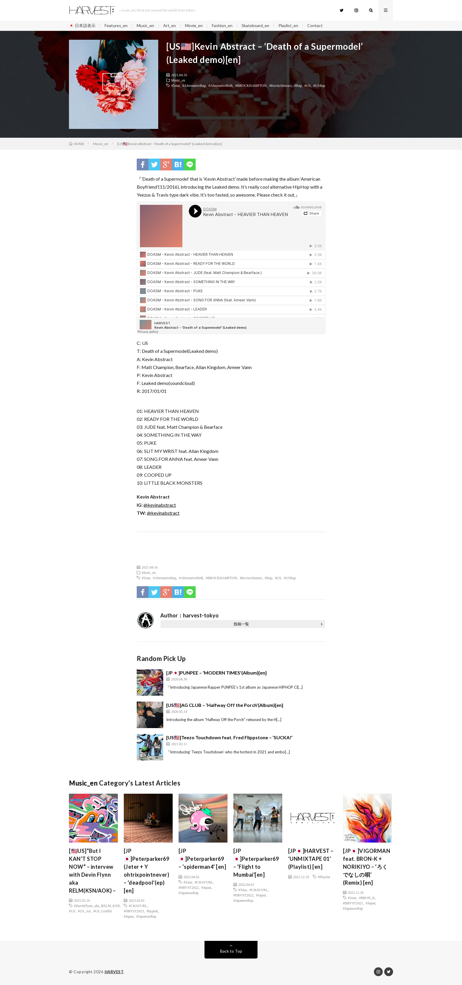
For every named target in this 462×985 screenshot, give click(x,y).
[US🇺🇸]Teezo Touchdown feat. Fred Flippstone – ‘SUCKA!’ (229, 737)
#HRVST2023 (134, 911)
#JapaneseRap (146, 916)
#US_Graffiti (102, 911)
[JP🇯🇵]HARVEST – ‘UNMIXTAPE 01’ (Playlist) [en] (311, 859)
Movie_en (194, 25)
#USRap (319, 85)
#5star (175, 85)
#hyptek (152, 911)
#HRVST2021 (353, 903)
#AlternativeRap (194, 85)
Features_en (116, 25)
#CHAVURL (138, 905)
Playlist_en (288, 25)
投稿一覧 (241, 624)
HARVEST (114, 971)
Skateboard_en (255, 25)
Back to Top (231, 951)
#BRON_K (367, 897)
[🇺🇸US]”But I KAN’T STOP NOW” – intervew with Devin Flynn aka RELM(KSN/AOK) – (92, 871)
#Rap (298, 85)
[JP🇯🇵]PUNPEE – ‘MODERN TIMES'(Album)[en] (216, 672)
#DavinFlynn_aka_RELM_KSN (97, 905)
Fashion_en (222, 25)
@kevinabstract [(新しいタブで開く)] (159, 505)
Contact (315, 25)
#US (307, 85)
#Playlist (324, 876)
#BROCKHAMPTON (250, 85)
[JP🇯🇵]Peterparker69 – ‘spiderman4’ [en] (202, 859)
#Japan (128, 916)
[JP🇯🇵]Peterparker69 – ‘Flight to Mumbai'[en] (256, 863)
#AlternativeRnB (220, 85)
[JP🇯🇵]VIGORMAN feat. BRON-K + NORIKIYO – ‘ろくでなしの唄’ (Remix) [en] (366, 867)
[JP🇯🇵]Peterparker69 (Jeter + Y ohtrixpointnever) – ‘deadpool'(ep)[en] (146, 871)
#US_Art (84, 911)
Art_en (169, 25)
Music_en (145, 25)
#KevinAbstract (280, 85)
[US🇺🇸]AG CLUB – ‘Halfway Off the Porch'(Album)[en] (224, 705)
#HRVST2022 (189, 887)
